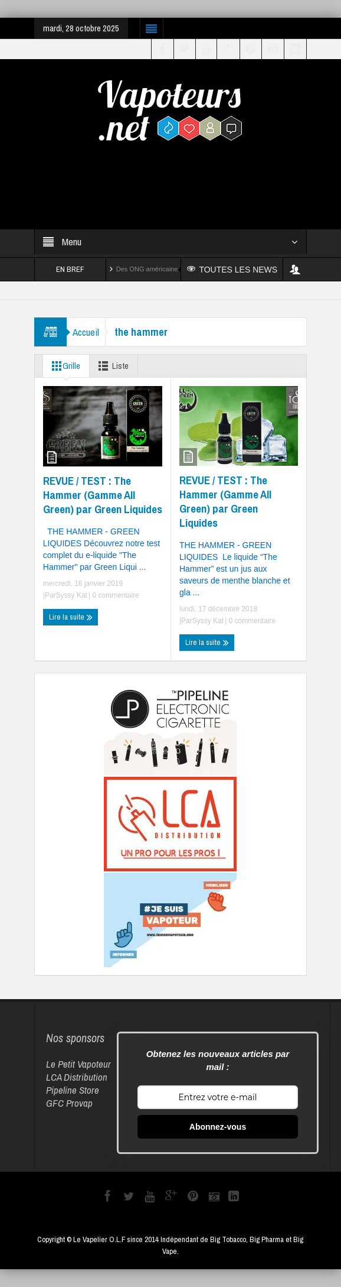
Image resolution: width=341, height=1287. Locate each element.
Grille (63, 365)
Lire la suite (71, 617)
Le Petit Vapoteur (78, 1064)
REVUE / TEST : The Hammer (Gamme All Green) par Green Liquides (102, 495)
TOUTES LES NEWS (232, 269)
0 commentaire (114, 595)
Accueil (86, 332)
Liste (111, 365)
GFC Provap (69, 1103)
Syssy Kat (71, 595)
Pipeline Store (72, 1090)
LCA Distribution (76, 1077)
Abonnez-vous (217, 1127)
